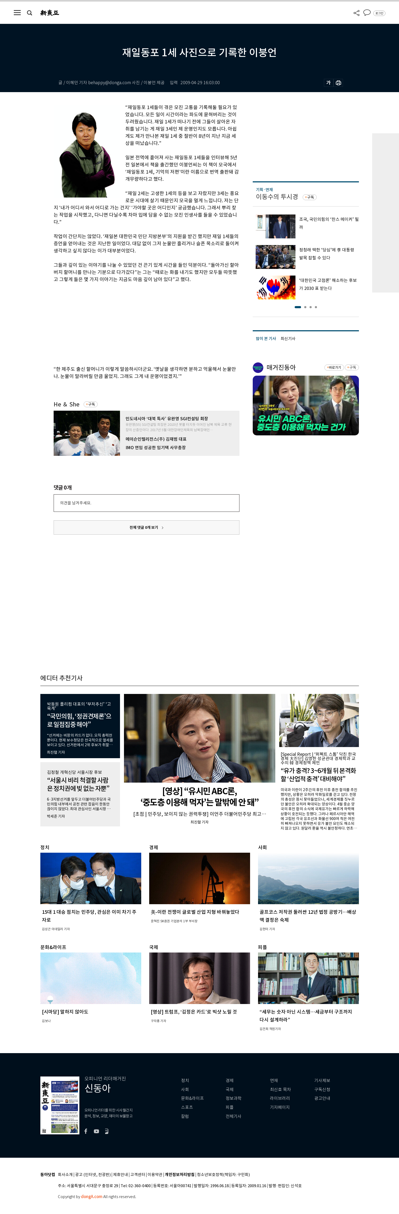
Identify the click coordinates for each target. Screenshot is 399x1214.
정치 (185, 1080)
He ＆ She (66, 404)
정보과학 (234, 1098)
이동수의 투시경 (277, 197)
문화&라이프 (192, 1098)
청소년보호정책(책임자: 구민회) (223, 1175)
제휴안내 (120, 1175)
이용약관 (155, 1175)
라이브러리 (280, 1098)
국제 (230, 1089)
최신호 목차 (280, 1089)
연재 (274, 1080)
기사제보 (322, 1080)
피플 (230, 1107)
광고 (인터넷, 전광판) (93, 1175)
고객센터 (137, 1175)
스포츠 (187, 1107)
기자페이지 (280, 1107)
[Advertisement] (133, 323)
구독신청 (322, 1089)
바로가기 (335, 367)
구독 (91, 404)
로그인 (379, 13)
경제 (230, 1080)
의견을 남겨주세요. (75, 502)
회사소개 (65, 1175)
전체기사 (234, 1116)
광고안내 (322, 1098)
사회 (185, 1089)
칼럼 (185, 1116)
